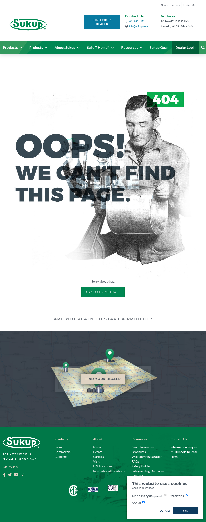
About (98, 439)
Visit (96, 461)
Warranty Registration (147, 456)
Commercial (63, 452)
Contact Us (178, 439)
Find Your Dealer (102, 22)
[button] (38, 47)
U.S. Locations (102, 466)
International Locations (109, 471)
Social (136, 503)
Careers (98, 456)
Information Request (184, 447)
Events (97, 452)
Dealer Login (185, 47)
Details (165, 510)
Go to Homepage (103, 292)
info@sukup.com (138, 26)
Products (61, 439)
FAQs (135, 461)
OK (185, 511)
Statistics (177, 496)
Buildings (61, 456)
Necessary (147, 496)
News (97, 447)
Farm (58, 447)
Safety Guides (141, 466)
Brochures (139, 452)
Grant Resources (143, 447)
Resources (139, 439)
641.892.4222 (136, 21)
